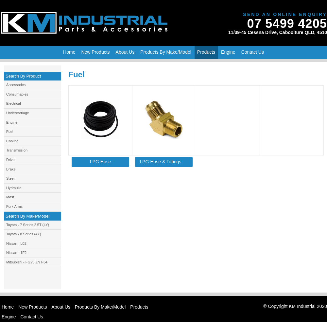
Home (69, 52)
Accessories (16, 85)
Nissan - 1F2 (16, 253)
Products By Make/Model (165, 52)
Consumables (17, 94)
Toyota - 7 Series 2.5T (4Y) (27, 225)
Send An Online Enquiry (285, 14)
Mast (10, 197)
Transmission (16, 150)
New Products (32, 307)
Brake (11, 169)
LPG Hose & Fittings (160, 161)
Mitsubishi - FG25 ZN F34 (26, 262)
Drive (10, 160)
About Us (60, 307)
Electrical (13, 103)
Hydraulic (13, 188)
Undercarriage (17, 113)
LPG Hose (100, 161)
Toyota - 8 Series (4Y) (23, 234)
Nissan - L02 (16, 243)
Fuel (9, 132)
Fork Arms (14, 206)
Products (206, 52)
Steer (10, 178)
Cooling (12, 141)
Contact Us (252, 52)
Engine (11, 122)
